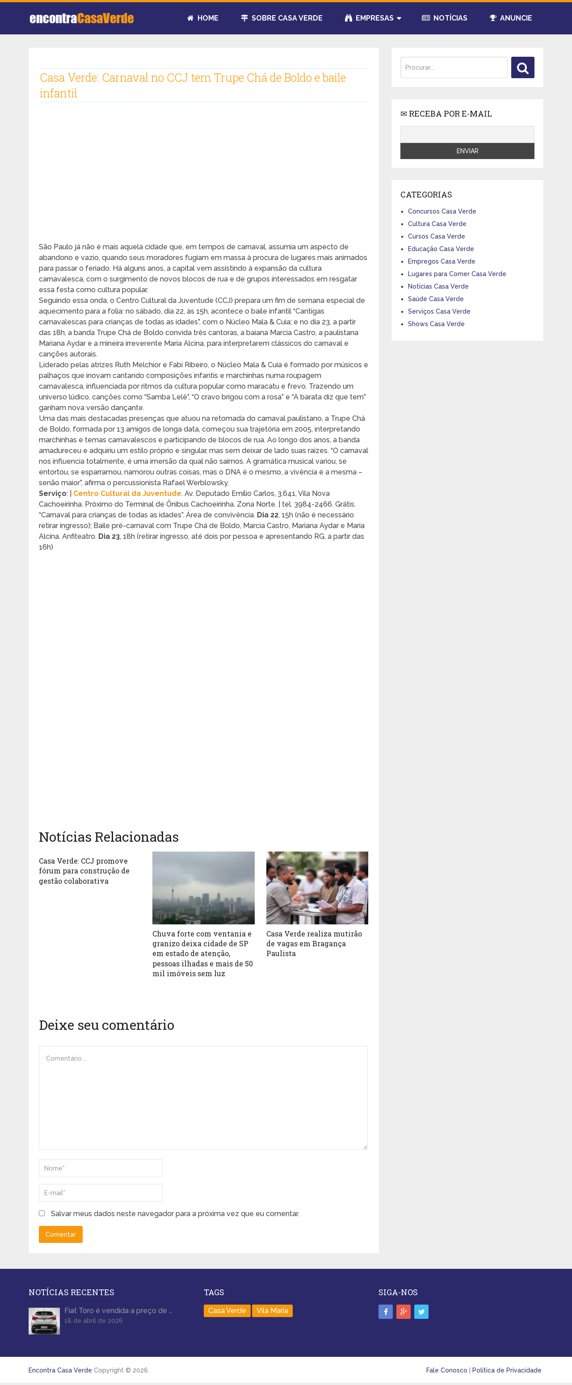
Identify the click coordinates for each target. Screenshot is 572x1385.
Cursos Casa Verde (436, 236)
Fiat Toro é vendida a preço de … (118, 1310)
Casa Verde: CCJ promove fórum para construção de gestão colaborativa (84, 871)
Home (203, 18)
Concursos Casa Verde (442, 211)
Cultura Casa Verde (437, 223)
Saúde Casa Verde (436, 298)
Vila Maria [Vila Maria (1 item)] (272, 1310)
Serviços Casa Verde (439, 311)
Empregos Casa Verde (441, 261)
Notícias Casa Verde (438, 286)
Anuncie (511, 18)
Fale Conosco (446, 1370)
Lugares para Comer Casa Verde (457, 273)
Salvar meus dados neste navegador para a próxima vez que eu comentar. (175, 1213)
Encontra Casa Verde (60, 1370)
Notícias (444, 18)
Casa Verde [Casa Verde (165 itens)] (227, 1310)
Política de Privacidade (507, 1370)
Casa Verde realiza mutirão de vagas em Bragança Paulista (314, 943)
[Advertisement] (203, 179)
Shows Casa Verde (436, 323)
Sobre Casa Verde (282, 18)
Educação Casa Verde (441, 248)
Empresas (369, 18)
